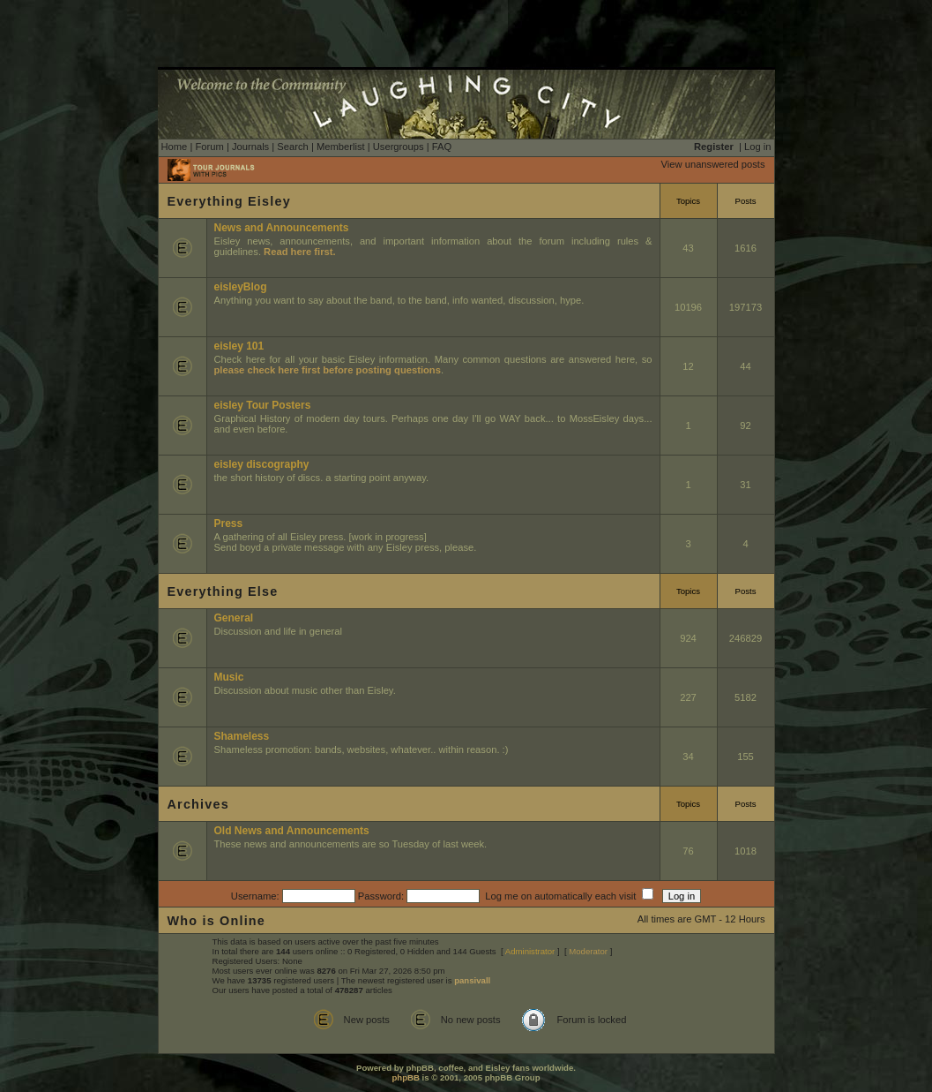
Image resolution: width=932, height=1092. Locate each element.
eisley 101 (239, 346)
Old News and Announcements (291, 831)
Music (229, 677)
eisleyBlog (240, 287)
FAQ (441, 146)
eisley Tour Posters (262, 405)
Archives (198, 804)
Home (174, 146)
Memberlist (341, 146)
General (234, 618)
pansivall (472, 980)
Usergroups (398, 146)
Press (228, 523)
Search (292, 146)
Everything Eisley (229, 201)
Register (714, 146)
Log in (757, 146)
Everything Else (223, 591)
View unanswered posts (713, 164)
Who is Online (217, 921)
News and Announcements (281, 228)
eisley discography (261, 464)
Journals (250, 146)
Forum (209, 146)
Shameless (242, 736)
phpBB (405, 1077)
